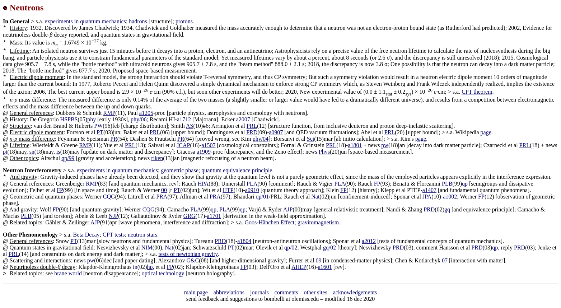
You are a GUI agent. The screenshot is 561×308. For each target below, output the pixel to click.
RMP (109, 113)
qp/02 (290, 247)
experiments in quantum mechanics (85, 21)
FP (377, 184)
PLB (447, 184)
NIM (147, 247)
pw (384, 145)
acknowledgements (355, 292)
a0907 (276, 132)
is (58, 152)
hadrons (138, 21)
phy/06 (138, 119)
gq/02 (329, 247)
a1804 (244, 241)
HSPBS (69, 119)
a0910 (252, 190)
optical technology (163, 273)
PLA (252, 184)
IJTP (228, 190)
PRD (251, 132)
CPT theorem (477, 92)
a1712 (184, 119)
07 (445, 260)
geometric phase (179, 170)
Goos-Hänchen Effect (269, 222)
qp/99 (67, 158)
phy (91, 119)
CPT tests (114, 235)
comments (286, 292)
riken (157, 158)
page (486, 132)
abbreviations (229, 292)
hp (150, 267)
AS (189, 126)
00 (164, 190)
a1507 (208, 145)
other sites (315, 292)
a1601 (325, 267)
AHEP (299, 267)
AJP (288, 209)
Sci (310, 139)
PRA (161, 196)
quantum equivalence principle (236, 170)
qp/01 (262, 196)
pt (5, 152)
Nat (315, 196)
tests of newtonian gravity (188, 254)
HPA (203, 184)
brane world (68, 273)
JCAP (183, 145)
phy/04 (260, 139)
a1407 (429, 190)
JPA (426, 196)
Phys (324, 152)
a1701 (214, 216)
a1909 (204, 152)
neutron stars (142, 235)
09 (319, 260)
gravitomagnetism (318, 222)
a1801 (355, 145)
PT (100, 132)
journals (259, 292)
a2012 (369, 241)
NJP (113, 216)
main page (196, 292)
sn (31, 152)
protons (184, 21)
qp (465, 184)
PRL (252, 126)
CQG (109, 196)
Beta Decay (86, 235)
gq (447, 209)
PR (113, 139)
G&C (192, 260)
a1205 (146, 113)
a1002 (450, 196)
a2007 (243, 119)
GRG (189, 216)
